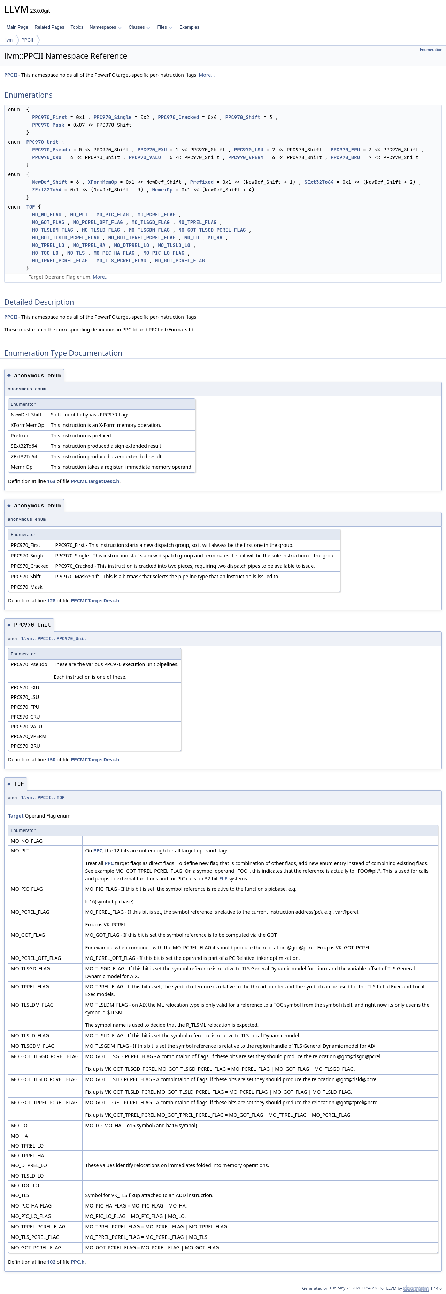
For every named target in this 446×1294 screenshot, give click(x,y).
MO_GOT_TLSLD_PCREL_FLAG (65, 237)
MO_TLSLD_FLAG (101, 230)
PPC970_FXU (152, 149)
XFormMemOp (102, 182)
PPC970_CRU (46, 157)
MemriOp (162, 190)
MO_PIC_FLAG (113, 214)
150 (51, 759)
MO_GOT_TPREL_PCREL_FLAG (142, 237)
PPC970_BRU (345, 157)
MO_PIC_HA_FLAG (114, 253)
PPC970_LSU (248, 149)
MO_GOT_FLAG (48, 222)
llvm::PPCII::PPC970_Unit (53, 638)
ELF (223, 878)
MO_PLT (78, 214)
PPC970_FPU (345, 149)
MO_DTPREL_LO (131, 245)
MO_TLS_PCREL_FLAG (121, 260)
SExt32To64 (318, 182)
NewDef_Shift (49, 182)
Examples (189, 27)
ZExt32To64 (46, 190)
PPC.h (77, 1261)
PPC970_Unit (42, 142)
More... (207, 75)
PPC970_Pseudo (51, 149)
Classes (139, 27)
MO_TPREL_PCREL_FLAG (60, 260)
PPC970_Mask (48, 125)
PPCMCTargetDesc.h (95, 481)
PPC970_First (49, 117)
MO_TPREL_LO (48, 245)
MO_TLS (76, 253)
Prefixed (202, 182)
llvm (9, 40)
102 (51, 1261)
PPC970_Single (113, 117)
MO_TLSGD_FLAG (151, 222)
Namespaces (105, 27)
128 (51, 600)
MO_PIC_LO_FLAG (163, 253)
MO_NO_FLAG (46, 214)
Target (16, 815)
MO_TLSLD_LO (174, 245)
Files (164, 27)
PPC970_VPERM (245, 157)
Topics (76, 27)
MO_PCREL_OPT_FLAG (98, 222)
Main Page (17, 27)
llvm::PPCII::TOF (43, 797)
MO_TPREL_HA (89, 245)
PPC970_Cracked (178, 117)
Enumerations (432, 49)
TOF (30, 207)
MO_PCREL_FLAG (157, 214)
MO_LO (191, 237)
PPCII (27, 40)
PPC (97, 850)
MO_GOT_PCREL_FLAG (180, 260)
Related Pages (49, 27)
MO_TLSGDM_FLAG (149, 230)
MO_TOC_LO (45, 253)
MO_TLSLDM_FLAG (52, 230)
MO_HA (215, 237)
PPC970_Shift (243, 117)
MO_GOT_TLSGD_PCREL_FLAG (212, 230)
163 (51, 481)
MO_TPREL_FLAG (197, 222)
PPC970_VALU (145, 157)
